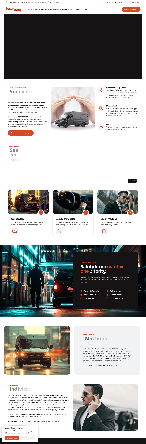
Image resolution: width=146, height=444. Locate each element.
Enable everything (12, 438)
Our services (54, 9)
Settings (28, 438)
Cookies (114, 425)
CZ (86, 9)
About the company (40, 9)
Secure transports (65, 191)
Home (28, 9)
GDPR (109, 425)
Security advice (109, 191)
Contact (78, 9)
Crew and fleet (67, 9)
